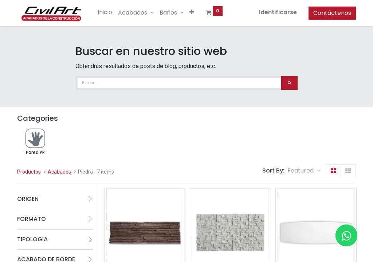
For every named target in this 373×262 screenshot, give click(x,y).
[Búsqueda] (289, 83)
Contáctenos (332, 13)
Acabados (59, 172)
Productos (29, 172)
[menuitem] (105, 12)
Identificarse (278, 12)
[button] (191, 12)
